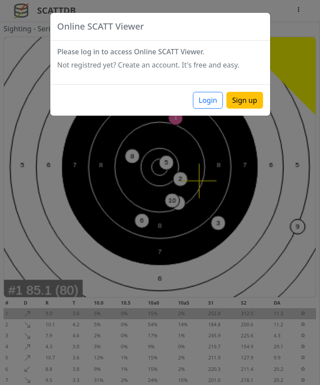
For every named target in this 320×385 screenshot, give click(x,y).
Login (208, 100)
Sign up (244, 100)
